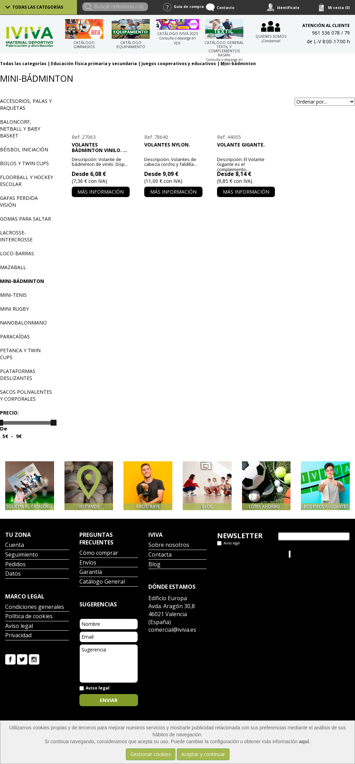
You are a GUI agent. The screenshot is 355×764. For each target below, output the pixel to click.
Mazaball (13, 267)
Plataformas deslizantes (17, 374)
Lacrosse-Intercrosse (16, 236)
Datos (13, 574)
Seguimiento (21, 555)
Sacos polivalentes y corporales (26, 395)
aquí (304, 741)
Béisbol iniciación (24, 149)
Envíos (87, 563)
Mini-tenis (13, 295)
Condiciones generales (34, 607)
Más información (100, 191)
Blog (154, 564)
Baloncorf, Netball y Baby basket (20, 128)
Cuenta (14, 545)
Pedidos (15, 564)
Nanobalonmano (23, 322)
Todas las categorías (37, 7)
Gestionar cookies (150, 754)
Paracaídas (15, 336)
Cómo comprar (98, 553)
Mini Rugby (14, 308)
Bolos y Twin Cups (24, 163)
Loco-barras (17, 253)
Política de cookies (29, 616)
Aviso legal (19, 626)
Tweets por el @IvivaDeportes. (235, 557)
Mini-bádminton (22, 281)
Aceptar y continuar (203, 754)
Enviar (109, 700)
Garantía (90, 572)
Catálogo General (102, 582)
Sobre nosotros (168, 545)
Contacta (160, 555)
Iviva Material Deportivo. (318, 554)
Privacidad (18, 635)
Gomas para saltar (25, 218)
